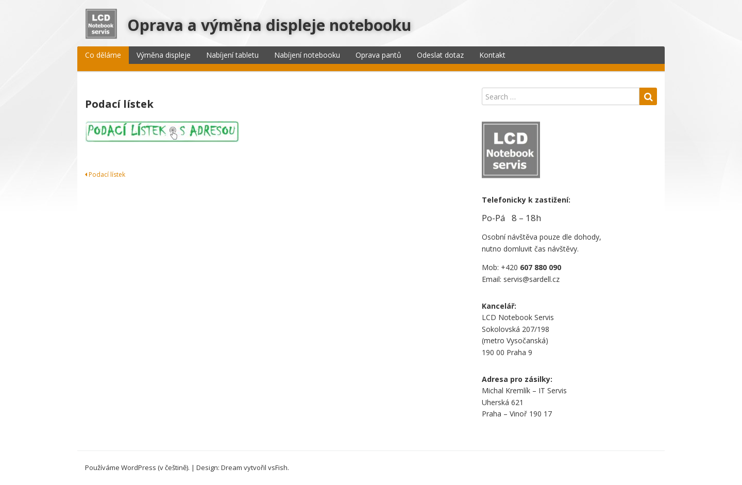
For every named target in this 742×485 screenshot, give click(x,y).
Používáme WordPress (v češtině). (137, 467)
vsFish (278, 467)
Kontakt (492, 55)
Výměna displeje (164, 55)
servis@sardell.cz (531, 279)
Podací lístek (105, 174)
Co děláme (103, 55)
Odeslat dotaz (440, 55)
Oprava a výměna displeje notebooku (269, 25)
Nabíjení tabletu (232, 55)
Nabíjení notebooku (307, 55)
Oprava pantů (378, 55)
